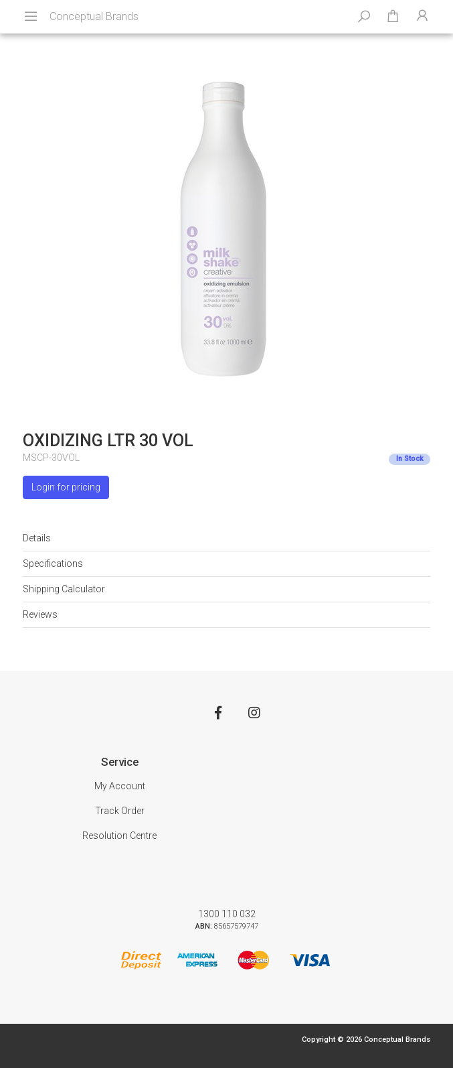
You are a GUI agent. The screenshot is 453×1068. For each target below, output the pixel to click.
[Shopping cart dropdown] (393, 17)
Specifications (53, 563)
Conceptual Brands (94, 16)
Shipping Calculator (64, 589)
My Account (119, 786)
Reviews (40, 614)
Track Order (120, 810)
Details (37, 538)
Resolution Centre (119, 835)
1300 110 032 (227, 914)
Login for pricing (65, 487)
